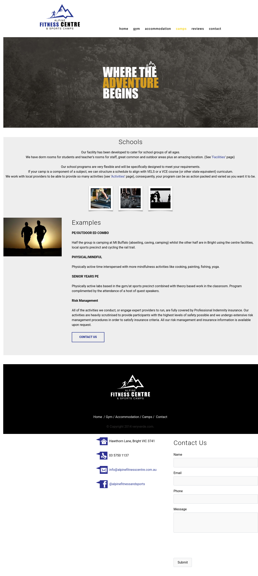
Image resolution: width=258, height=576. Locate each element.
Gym (109, 417)
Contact (215, 29)
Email (178, 473)
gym (136, 29)
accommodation (158, 29)
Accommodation (127, 417)
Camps (147, 417)
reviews (198, 29)
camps (181, 29)
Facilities (218, 157)
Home (123, 29)
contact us (88, 337)
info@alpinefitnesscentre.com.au (126, 470)
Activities (117, 176)
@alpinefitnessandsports (120, 484)
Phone (178, 491)
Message (180, 509)
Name (178, 454)
